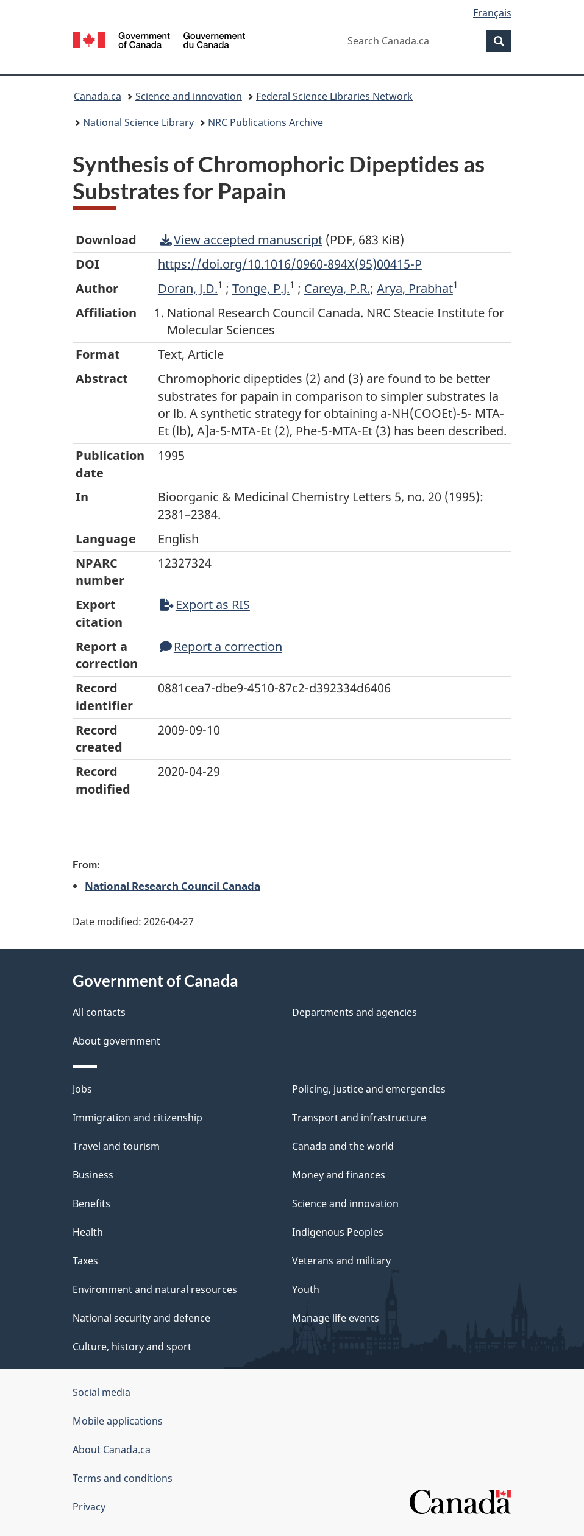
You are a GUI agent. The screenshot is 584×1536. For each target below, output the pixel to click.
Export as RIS (205, 604)
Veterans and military (341, 1260)
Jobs (82, 1089)
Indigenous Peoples (337, 1232)
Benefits (91, 1203)
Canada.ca (97, 96)
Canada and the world (343, 1146)
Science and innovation (188, 96)
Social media (101, 1392)
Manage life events (335, 1318)
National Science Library (138, 122)
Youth (305, 1289)
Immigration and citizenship (137, 1117)
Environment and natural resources (155, 1289)
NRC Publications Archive (265, 122)
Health (88, 1232)
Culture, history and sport (132, 1346)
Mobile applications (118, 1421)
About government (116, 1041)
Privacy (89, 1506)
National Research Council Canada (172, 885)
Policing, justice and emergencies (369, 1089)
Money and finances (338, 1175)
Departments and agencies (354, 1012)
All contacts (99, 1012)
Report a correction (221, 646)
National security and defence (141, 1318)
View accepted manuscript (241, 239)
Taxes (85, 1260)
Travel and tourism (116, 1146)
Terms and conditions (123, 1478)
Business (93, 1175)
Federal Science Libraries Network (334, 96)
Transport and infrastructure (359, 1117)
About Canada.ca (112, 1449)
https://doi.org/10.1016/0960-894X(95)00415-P (290, 264)
